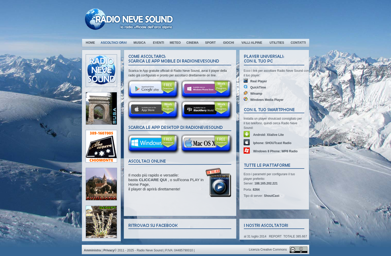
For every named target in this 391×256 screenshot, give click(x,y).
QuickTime (255, 87)
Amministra (92, 250)
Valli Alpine (252, 43)
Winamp (253, 93)
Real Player (255, 81)
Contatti (298, 43)
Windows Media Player (263, 100)
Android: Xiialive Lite (264, 135)
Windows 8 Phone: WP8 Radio (271, 151)
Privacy (108, 250)
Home (90, 43)
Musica (140, 43)
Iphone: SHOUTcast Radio (267, 143)
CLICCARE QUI (153, 180)
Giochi (228, 43)
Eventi (158, 43)
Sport (210, 43)
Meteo (175, 43)
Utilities (277, 43)
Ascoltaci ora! (114, 43)
